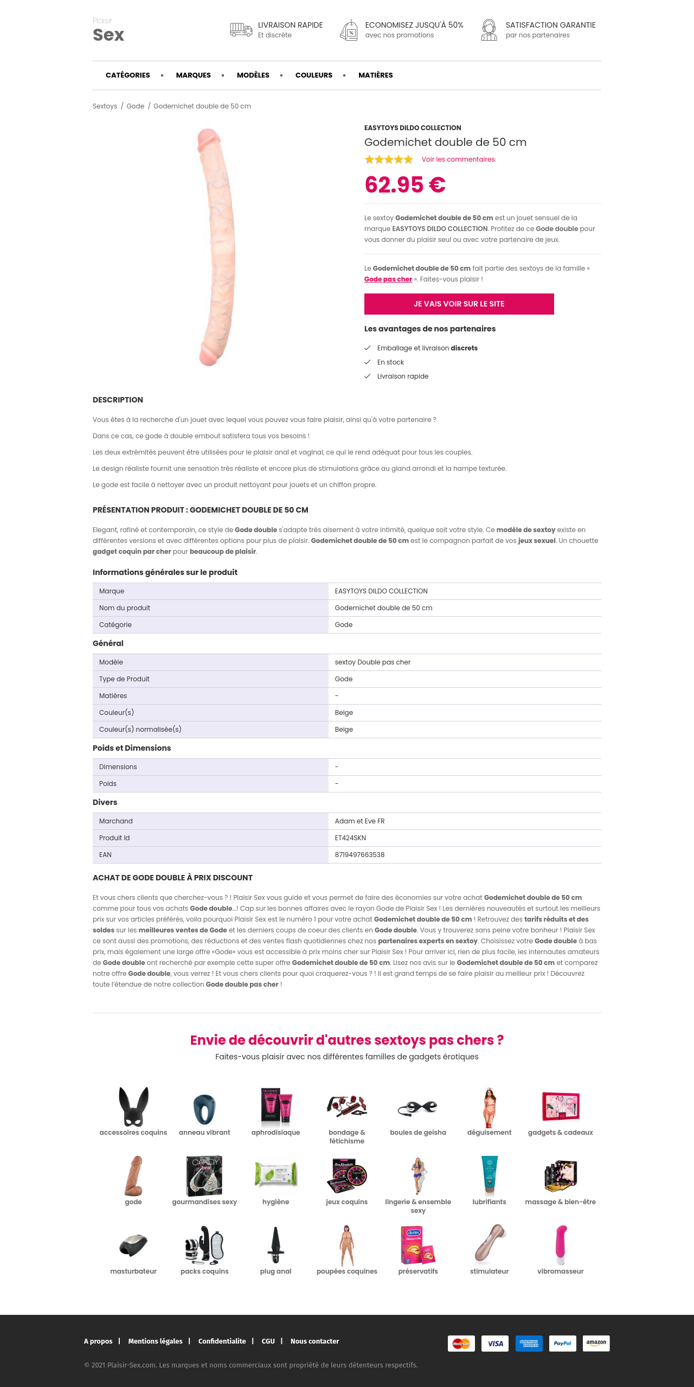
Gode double (557, 228)
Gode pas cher (388, 279)
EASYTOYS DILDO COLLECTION (439, 228)
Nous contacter (315, 1341)
